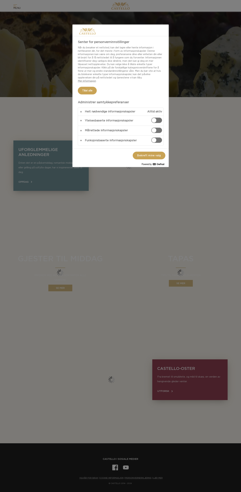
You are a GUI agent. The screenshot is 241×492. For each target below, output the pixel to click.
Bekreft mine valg (149, 155)
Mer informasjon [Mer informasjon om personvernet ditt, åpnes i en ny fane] (87, 81)
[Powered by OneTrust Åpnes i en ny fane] (154, 165)
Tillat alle (87, 90)
